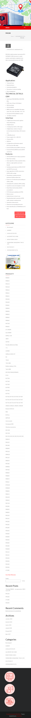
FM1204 (7, 527)
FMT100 (7, 323)
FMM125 (8, 439)
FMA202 (7, 299)
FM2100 (7, 558)
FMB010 (7, 280)
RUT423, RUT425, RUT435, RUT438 (14, 396)
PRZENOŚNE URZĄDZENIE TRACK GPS (15, 243)
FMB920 (7, 314)
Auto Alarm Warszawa (11, 574)
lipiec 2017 (8, 634)
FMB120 (7, 290)
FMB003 (7, 475)
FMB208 (7, 448)
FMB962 (7, 317)
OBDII (7, 338)
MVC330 (8, 433)
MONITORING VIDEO (12, 239)
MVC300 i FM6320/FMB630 (12, 372)
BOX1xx (7, 415)
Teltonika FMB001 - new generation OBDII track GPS (15, 589)
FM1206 (7, 567)
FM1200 (7, 521)
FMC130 (7, 503)
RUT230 (7, 378)
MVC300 (8, 430)
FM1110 (7, 552)
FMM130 (8, 454)
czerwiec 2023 (9, 619)
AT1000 (7, 570)
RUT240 (7, 381)
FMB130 (7, 460)
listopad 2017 (9, 631)
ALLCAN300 (8, 332)
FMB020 (7, 472)
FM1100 (7, 564)
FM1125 (7, 555)
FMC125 (7, 457)
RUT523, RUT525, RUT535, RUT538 (14, 399)
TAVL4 (7, 360)
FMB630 (7, 308)
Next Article (20, 216)
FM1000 (7, 506)
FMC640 (7, 445)
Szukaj (7, 578)
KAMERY (9, 230)
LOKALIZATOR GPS (10, 49)
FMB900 (7, 311)
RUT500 (7, 384)
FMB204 (7, 512)
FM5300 (7, 546)
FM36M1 (8, 549)
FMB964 (7, 320)
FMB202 (7, 509)
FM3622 (7, 305)
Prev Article (20, 213)
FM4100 (7, 539)
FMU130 (7, 497)
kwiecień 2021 (9, 622)
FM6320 (7, 326)
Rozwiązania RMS (9, 424)
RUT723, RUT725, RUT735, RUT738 (14, 402)
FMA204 (7, 302)
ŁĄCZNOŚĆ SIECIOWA (12, 236)
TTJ (6, 347)
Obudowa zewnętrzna (11, 427)
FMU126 (7, 451)
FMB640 (7, 491)
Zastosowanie (9, 421)
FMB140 (7, 500)
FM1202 (7, 524)
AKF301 (7, 341)
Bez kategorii (10, 227)
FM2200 (7, 561)
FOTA (7, 375)
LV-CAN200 (8, 329)
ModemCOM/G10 (10, 408)
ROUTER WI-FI (10, 247)
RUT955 (7, 393)
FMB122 (7, 293)
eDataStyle (19, 716)
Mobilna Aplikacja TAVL (11, 366)
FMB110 (7, 494)
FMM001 (8, 466)
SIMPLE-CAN (9, 335)
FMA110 (7, 284)
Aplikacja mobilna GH (10, 354)
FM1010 (7, 530)
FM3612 (7, 482)
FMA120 (7, 287)
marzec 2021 (8, 625)
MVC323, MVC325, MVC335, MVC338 (14, 436)
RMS (7, 411)
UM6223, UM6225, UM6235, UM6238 (14, 405)
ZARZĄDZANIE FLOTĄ (18, 49)
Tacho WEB (8, 369)
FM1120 (7, 515)
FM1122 (7, 518)
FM (6, 357)
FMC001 (7, 463)
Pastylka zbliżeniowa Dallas (12, 344)
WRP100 (8, 418)
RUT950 (7, 390)
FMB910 (7, 478)
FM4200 (7, 542)
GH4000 (7, 351)
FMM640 (8, 488)
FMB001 (7, 277)
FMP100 (7, 469)
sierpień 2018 (9, 628)
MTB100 (8, 485)
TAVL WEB (8, 363)
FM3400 (7, 536)
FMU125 (7, 442)
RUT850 (7, 387)
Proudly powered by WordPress (13, 714)
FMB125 (7, 296)
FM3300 (7, 533)
